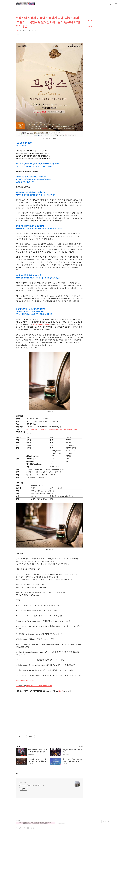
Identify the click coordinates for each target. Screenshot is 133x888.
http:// (60, 717)
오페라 (17, 30)
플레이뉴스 (23, 834)
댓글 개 (18, 825)
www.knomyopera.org (41, 350)
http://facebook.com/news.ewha (39, 711)
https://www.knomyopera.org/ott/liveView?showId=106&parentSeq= (51, 455)
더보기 (81, 798)
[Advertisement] (49, 54)
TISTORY (18, 872)
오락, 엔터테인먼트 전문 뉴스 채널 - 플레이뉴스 (31, 837)
